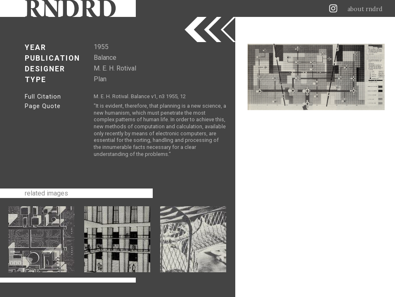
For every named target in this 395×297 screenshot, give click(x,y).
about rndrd (365, 9)
